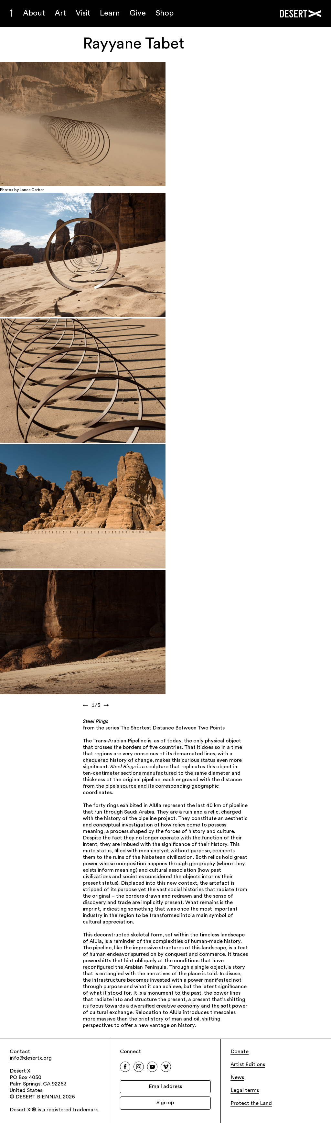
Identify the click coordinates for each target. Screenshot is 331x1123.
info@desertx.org (31, 1058)
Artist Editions (247, 1064)
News (237, 1077)
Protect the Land (251, 1103)
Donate (239, 1051)
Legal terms (244, 1090)
